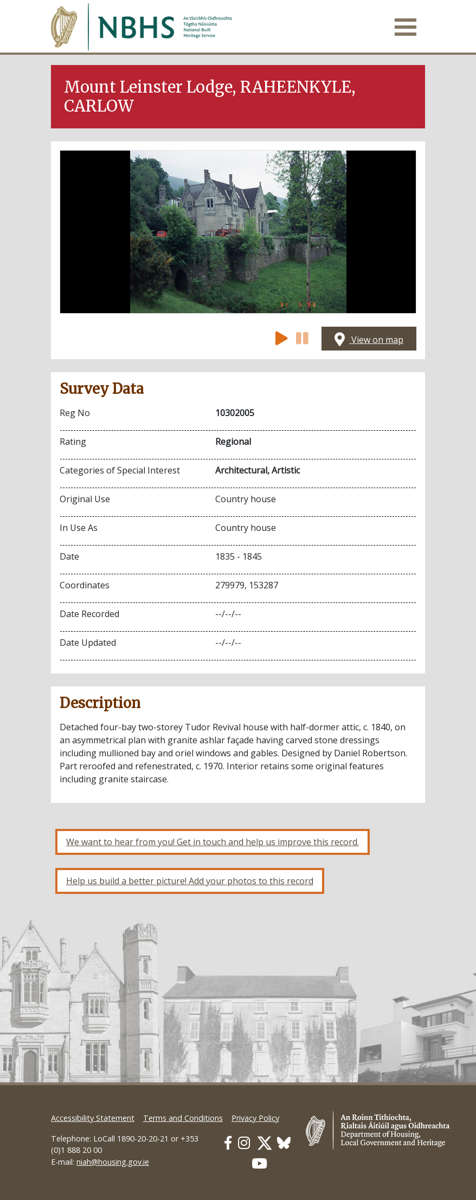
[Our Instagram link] (244, 1142)
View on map (369, 340)
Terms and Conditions (183, 1118)
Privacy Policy (255, 1118)
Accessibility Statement (92, 1118)
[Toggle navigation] (405, 27)
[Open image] (238, 232)
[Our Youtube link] (259, 1163)
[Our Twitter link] (264, 1142)
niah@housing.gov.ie (112, 1162)
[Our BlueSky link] (284, 1142)
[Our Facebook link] (227, 1142)
